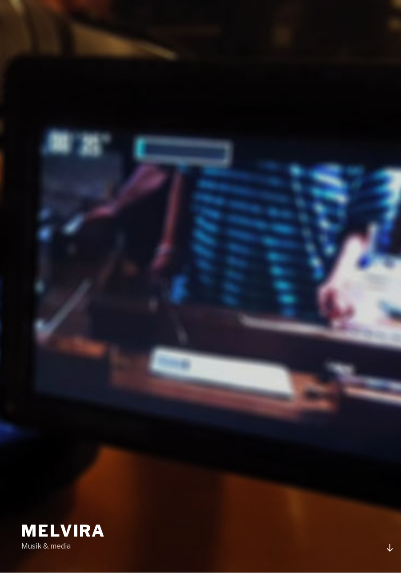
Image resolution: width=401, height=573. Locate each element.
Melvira (63, 531)
